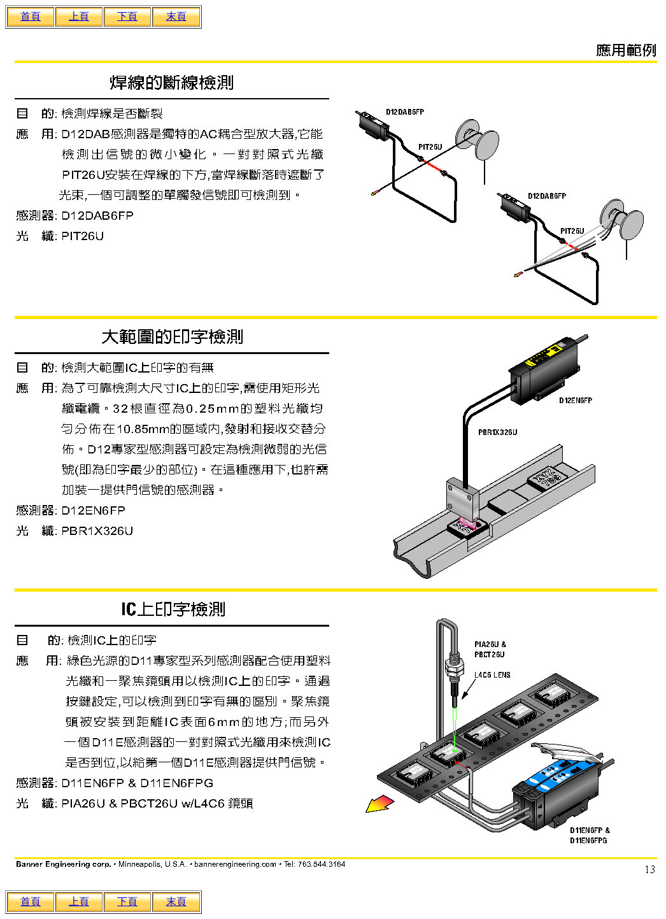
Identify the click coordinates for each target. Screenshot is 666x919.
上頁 (79, 16)
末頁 (176, 16)
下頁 (127, 16)
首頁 (30, 16)
